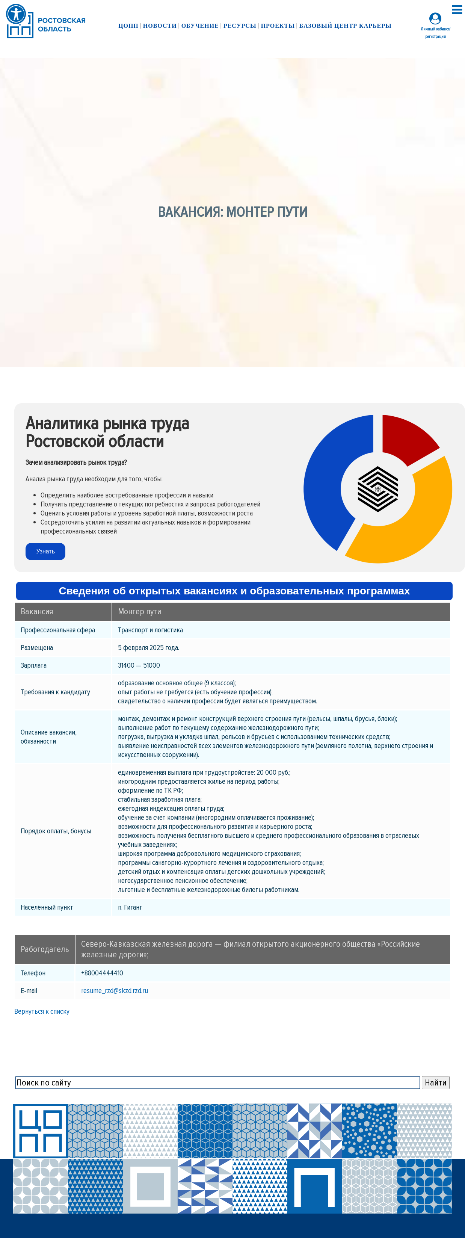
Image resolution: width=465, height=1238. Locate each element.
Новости (160, 26)
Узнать (45, 551)
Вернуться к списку (41, 1011)
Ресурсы (240, 26)
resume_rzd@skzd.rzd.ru (114, 990)
